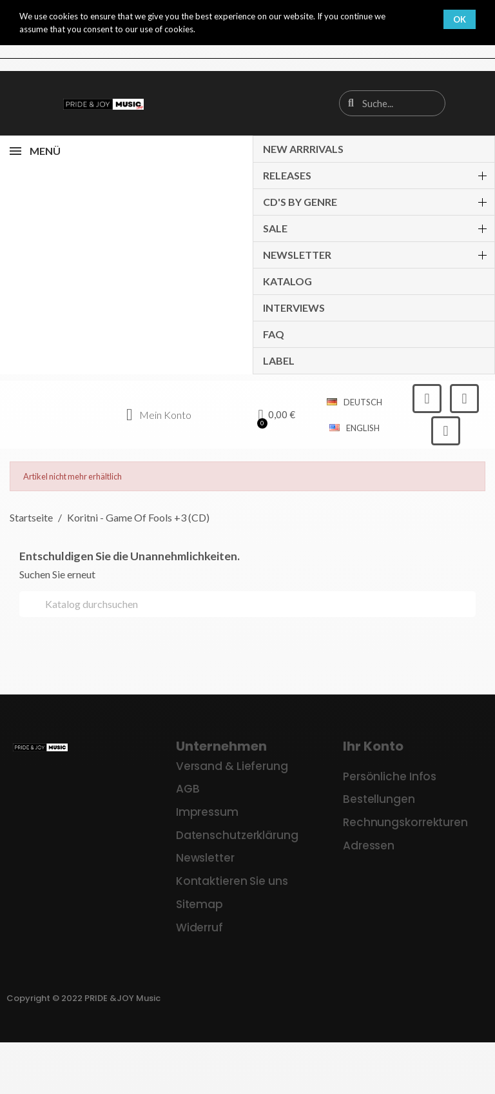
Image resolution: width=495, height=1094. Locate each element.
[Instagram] (464, 398)
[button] (277, 415)
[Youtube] (445, 430)
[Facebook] (427, 398)
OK (459, 19)
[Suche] (247, 604)
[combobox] (393, 103)
